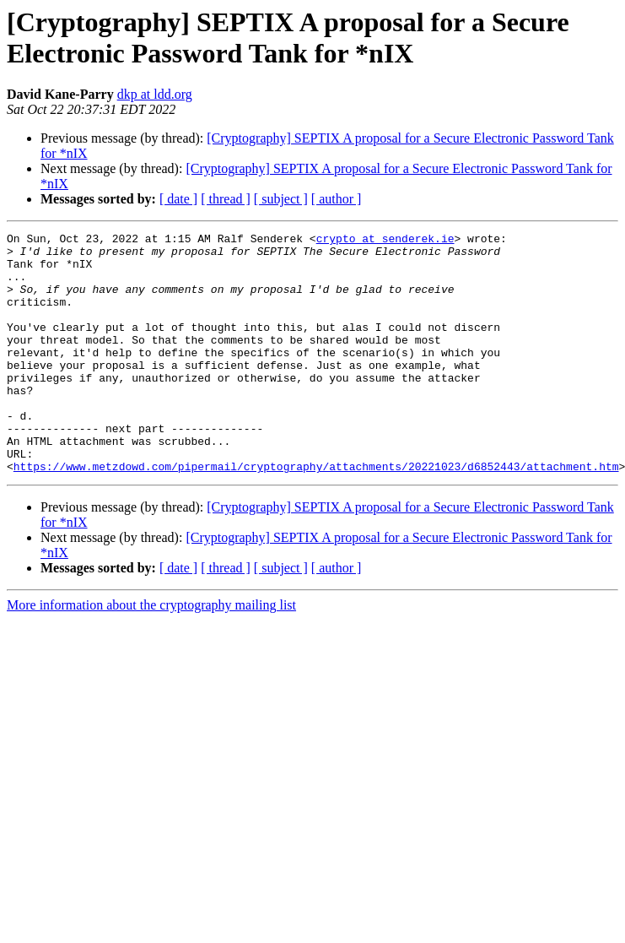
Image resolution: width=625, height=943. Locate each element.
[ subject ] (281, 199)
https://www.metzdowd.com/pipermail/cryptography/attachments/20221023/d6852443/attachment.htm (316, 514)
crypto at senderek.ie (385, 240)
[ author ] (336, 199)
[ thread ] (226, 199)
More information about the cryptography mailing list (151, 653)
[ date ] (178, 199)
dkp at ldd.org (154, 94)
